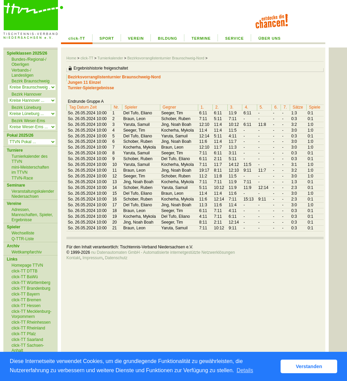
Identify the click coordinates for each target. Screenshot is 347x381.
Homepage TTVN (27, 265)
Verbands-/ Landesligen (23, 73)
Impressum (92, 257)
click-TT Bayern (26, 294)
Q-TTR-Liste (23, 238)
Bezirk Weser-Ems (28, 120)
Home (71, 58)
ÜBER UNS (270, 38)
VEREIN (136, 38)
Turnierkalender (110, 58)
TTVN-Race (22, 178)
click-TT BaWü (25, 276)
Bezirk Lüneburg (26, 107)
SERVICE (234, 38)
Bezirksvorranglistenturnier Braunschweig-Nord (165, 58)
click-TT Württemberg (31, 282)
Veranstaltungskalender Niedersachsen (33, 194)
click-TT (76, 38)
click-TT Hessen (26, 305)
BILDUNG (167, 38)
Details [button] (245, 370)
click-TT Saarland (27, 339)
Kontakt (73, 257)
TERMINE (201, 38)
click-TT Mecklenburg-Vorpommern (32, 314)
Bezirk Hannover (27, 94)
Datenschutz (116, 257)
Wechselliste (23, 233)
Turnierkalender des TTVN (29, 159)
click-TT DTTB (24, 271)
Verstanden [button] (309, 366)
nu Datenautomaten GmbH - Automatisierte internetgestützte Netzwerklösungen (163, 252)
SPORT (107, 38)
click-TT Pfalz (24, 333)
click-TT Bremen (26, 300)
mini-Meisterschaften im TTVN (30, 170)
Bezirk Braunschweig (30, 81)
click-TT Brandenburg (31, 288)
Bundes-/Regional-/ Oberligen (29, 62)
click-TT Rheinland (28, 328)
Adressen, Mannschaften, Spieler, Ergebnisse (32, 214)
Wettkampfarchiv (27, 252)
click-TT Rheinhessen (31, 322)
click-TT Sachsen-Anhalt (28, 348)
